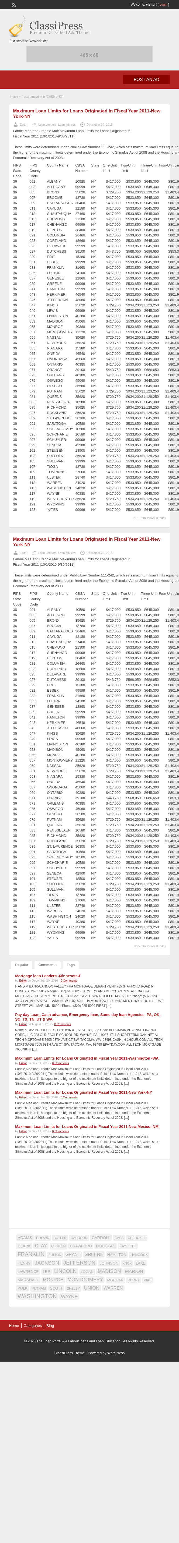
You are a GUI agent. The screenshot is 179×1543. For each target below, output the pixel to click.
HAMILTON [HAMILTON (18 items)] (116, 1254)
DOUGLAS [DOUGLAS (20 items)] (105, 1246)
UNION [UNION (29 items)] (91, 1288)
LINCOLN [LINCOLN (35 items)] (65, 1271)
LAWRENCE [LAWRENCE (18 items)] (28, 1271)
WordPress (116, 1353)
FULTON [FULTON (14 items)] (55, 1255)
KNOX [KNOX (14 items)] (127, 1263)
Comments (48, 965)
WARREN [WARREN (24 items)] (113, 1288)
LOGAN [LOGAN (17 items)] (87, 1272)
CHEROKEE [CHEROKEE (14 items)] (137, 1238)
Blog (50, 1325)
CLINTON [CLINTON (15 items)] (58, 1246)
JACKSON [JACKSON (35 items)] (47, 1263)
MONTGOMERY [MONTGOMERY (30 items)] (85, 1279)
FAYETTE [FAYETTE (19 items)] (127, 1246)
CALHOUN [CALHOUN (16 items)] (79, 1238)
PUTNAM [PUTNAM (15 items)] (39, 1288)
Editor (23, 124)
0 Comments (68, 980)
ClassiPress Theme (69, 1353)
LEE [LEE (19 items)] (46, 1271)
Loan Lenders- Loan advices (57, 124)
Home (14, 96)
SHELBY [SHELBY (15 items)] (73, 1288)
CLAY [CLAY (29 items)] (41, 1245)
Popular (21, 965)
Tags (71, 965)
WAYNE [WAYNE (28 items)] (69, 1296)
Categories (33, 1325)
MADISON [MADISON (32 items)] (109, 1271)
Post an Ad (146, 79)
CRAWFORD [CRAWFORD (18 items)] (81, 1246)
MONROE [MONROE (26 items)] (53, 1279)
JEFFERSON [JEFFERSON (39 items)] (79, 1263)
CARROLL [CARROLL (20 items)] (101, 1238)
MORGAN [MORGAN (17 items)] (115, 1280)
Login (163, 4)
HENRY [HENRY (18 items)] (24, 1263)
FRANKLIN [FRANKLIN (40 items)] (31, 1254)
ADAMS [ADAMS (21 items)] (25, 1237)
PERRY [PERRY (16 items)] (134, 1280)
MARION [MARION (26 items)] (134, 1271)
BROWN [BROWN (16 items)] (43, 1238)
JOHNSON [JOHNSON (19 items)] (108, 1263)
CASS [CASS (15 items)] (119, 1238)
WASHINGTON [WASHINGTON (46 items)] (37, 1296)
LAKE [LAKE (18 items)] (141, 1263)
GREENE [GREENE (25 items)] (93, 1254)
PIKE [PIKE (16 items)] (148, 1280)
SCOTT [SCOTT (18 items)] (56, 1288)
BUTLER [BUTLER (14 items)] (60, 1238)
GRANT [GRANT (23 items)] (73, 1254)
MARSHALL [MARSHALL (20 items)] (28, 1280)
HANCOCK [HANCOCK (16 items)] (139, 1255)
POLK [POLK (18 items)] (22, 1288)
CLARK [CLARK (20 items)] (24, 1246)
